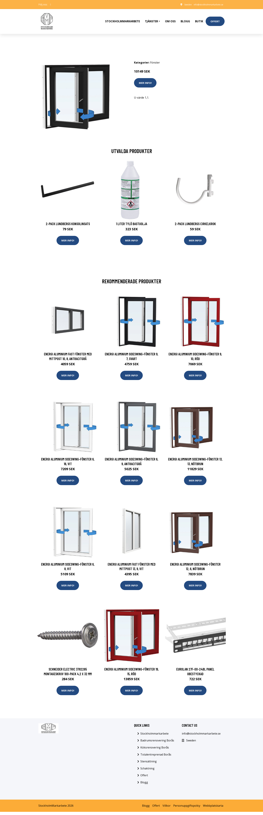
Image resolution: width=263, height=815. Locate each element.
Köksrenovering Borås (154, 750)
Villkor (167, 808)
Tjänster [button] (151, 18)
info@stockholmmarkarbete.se (205, 4)
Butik (199, 18)
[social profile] (50, 4)
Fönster (155, 55)
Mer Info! (145, 75)
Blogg (185, 18)
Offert (215, 17)
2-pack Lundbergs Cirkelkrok (195, 217)
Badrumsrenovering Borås (157, 743)
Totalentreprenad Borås (155, 757)
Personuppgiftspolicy (186, 808)
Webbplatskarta (213, 808)
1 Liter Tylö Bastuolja (131, 217)
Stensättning (148, 764)
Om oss (170, 18)
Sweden (181, 4)
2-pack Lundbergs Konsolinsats (68, 217)
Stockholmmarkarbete (122, 18)
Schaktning (147, 771)
